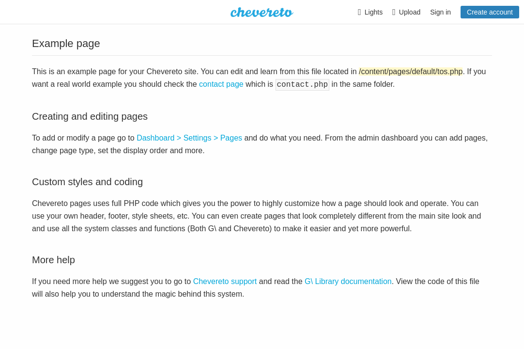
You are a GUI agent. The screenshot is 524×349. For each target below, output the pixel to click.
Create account (490, 12)
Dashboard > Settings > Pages (189, 137)
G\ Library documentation (348, 280)
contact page (221, 84)
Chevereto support (225, 280)
